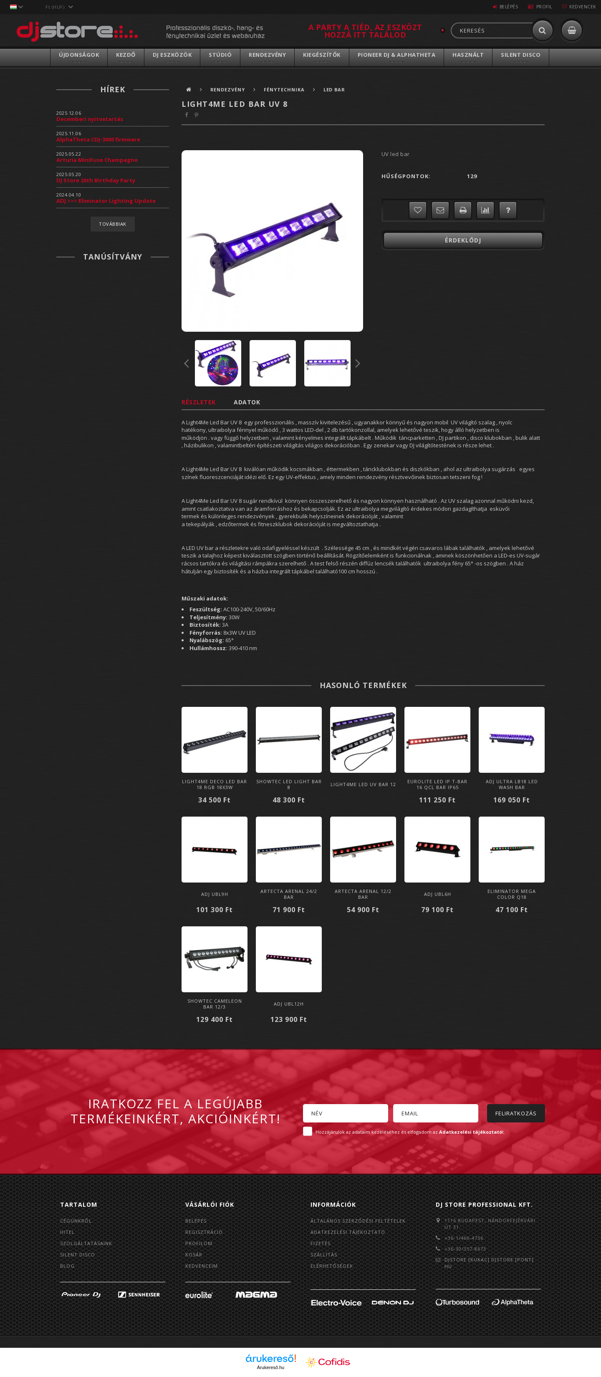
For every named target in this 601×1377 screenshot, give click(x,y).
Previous (186, 363)
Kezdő (126, 54)
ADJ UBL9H (214, 894)
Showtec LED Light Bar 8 (289, 784)
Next (358, 363)
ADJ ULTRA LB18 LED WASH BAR (512, 784)
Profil (540, 7)
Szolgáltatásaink (86, 1243)
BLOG (67, 1266)
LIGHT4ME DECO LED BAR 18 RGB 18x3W (214, 784)
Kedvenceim (201, 1266)
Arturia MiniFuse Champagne (97, 160)
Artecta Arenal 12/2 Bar (363, 894)
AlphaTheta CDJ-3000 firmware (98, 139)
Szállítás (324, 1254)
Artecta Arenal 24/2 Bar (288, 894)
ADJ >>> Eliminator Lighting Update (106, 201)
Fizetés (321, 1243)
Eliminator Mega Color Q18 (511, 894)
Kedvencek (581, 7)
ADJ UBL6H (437, 894)
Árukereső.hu (270, 1367)
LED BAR (335, 89)
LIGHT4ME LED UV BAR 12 (363, 784)
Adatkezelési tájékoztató (348, 1232)
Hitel (67, 1232)
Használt (468, 54)
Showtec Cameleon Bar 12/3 (214, 1004)
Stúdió (220, 54)
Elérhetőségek (332, 1266)
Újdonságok (79, 54)
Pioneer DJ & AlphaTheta (397, 54)
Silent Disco (520, 54)
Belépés (502, 7)
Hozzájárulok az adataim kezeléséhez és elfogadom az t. (410, 1132)
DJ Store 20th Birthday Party (95, 180)
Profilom (198, 1243)
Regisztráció (204, 1232)
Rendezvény (267, 54)
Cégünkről (76, 1221)
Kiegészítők (322, 54)
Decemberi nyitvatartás (89, 119)
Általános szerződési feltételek (358, 1221)
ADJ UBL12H (289, 1004)
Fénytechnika (284, 89)
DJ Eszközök (172, 54)
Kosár (193, 1254)
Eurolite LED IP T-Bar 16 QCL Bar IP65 (437, 784)
